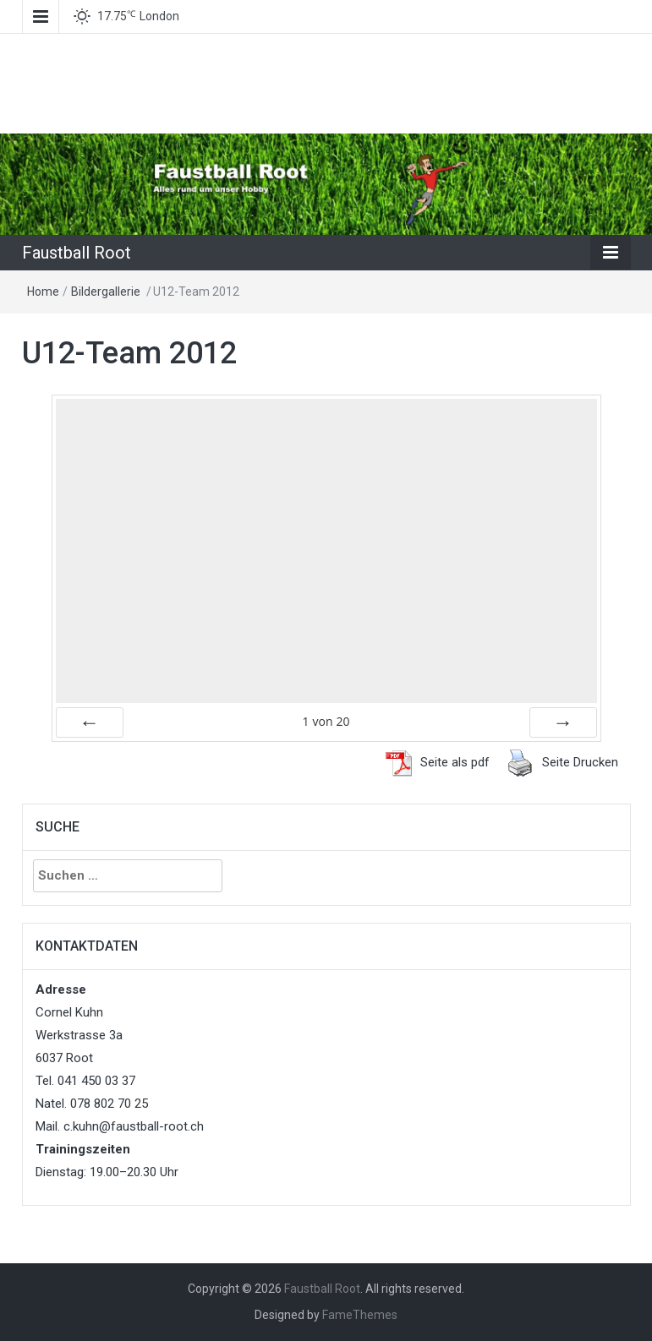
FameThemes (359, 1315)
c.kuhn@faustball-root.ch (133, 1126)
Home (43, 291)
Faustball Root (76, 253)
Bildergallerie (105, 291)
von (325, 721)
